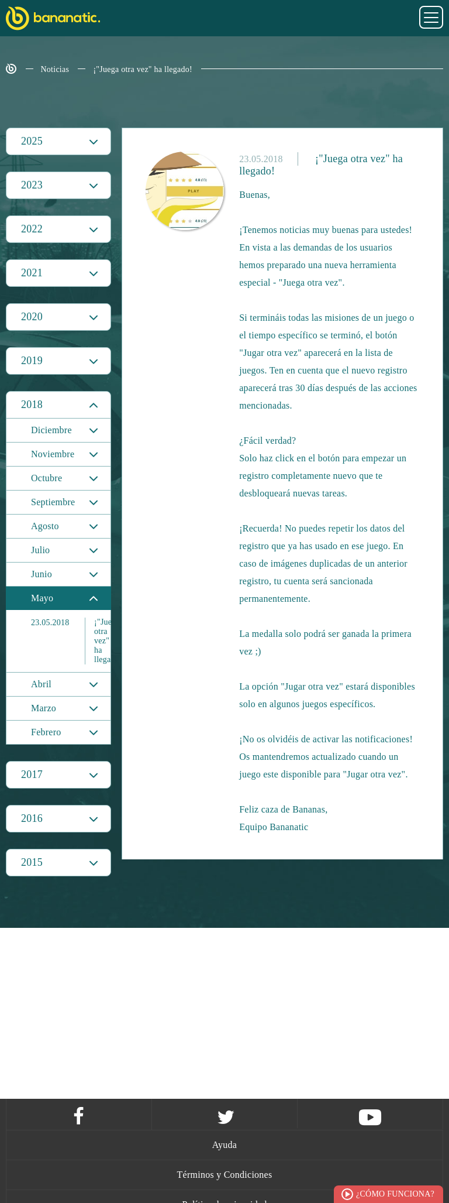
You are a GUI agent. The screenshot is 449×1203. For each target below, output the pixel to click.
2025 (32, 141)
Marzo (43, 708)
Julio (40, 550)
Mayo (42, 598)
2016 (32, 818)
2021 (32, 273)
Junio (41, 574)
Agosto (45, 526)
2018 (32, 404)
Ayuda (224, 1145)
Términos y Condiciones (224, 1175)
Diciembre (51, 430)
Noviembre (52, 454)
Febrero (46, 732)
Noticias (55, 69)
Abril (41, 684)
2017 (32, 774)
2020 (32, 317)
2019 (32, 360)
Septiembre (53, 502)
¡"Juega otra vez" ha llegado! (142, 69)
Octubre (46, 478)
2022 (32, 229)
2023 (32, 185)
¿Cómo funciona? (395, 1194)
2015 (32, 862)
